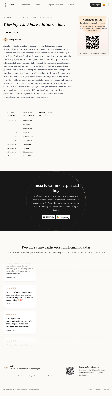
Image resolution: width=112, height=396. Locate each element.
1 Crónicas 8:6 (11, 140)
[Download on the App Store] (48, 217)
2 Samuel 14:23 (28, 152)
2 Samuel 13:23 (28, 136)
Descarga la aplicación (89, 367)
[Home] (8, 5)
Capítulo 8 (33, 17)
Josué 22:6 (26, 132)
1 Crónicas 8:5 (11, 136)
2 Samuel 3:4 (27, 128)
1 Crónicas (20, 17)
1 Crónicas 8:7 (11, 144)
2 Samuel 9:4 (27, 120)
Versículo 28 (47, 17)
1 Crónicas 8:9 (11, 152)
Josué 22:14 (27, 144)
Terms (90, 390)
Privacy (97, 390)
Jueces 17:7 (27, 148)
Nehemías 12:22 (28, 124)
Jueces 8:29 (27, 156)
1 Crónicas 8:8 (11, 148)
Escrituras (7, 17)
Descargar (96, 5)
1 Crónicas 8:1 (11, 120)
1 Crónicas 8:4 (11, 132)
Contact (106, 390)
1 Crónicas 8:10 (12, 156)
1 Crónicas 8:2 (11, 124)
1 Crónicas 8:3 (11, 128)
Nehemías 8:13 (28, 140)
